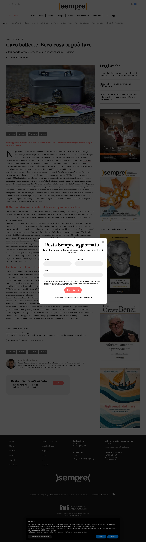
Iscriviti (73, 290)
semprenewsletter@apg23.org (83, 297)
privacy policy (67, 281)
